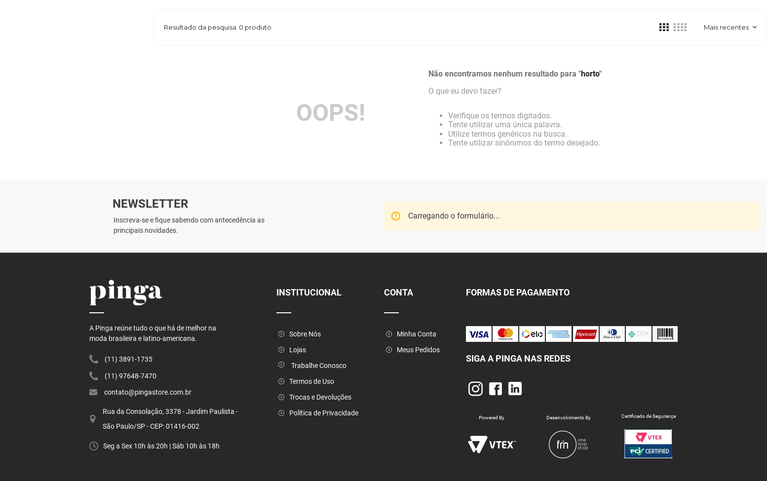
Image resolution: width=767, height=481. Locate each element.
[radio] (664, 27)
